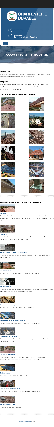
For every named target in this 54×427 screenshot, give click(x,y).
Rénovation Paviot (6, 271)
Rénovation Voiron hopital (8, 305)
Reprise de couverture (7, 354)
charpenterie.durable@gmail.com (26, 37)
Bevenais (3, 213)
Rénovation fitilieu (6, 286)
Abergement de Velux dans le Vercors (12, 320)
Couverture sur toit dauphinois (10, 389)
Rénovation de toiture (7, 404)
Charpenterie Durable (25, 421)
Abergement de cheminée (8, 336)
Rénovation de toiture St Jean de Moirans (13, 252)
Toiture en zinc (5, 373)
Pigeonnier (3, 234)
